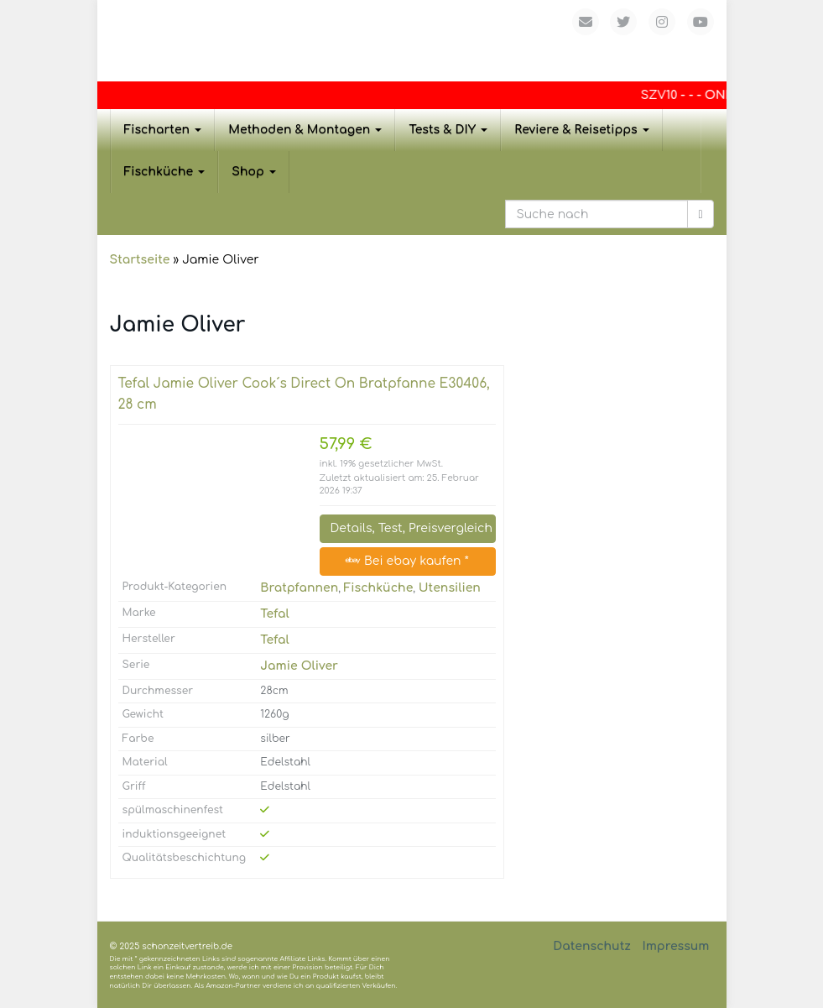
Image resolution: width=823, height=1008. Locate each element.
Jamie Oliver (299, 666)
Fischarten (163, 129)
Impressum (675, 946)
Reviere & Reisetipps (581, 129)
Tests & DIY (448, 129)
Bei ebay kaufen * (407, 561)
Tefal (274, 614)
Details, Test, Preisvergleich (411, 528)
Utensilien (450, 588)
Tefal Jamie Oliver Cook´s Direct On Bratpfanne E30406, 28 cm (304, 394)
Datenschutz (592, 946)
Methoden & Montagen (305, 129)
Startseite (140, 259)
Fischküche (165, 171)
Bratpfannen (299, 588)
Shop (254, 171)
